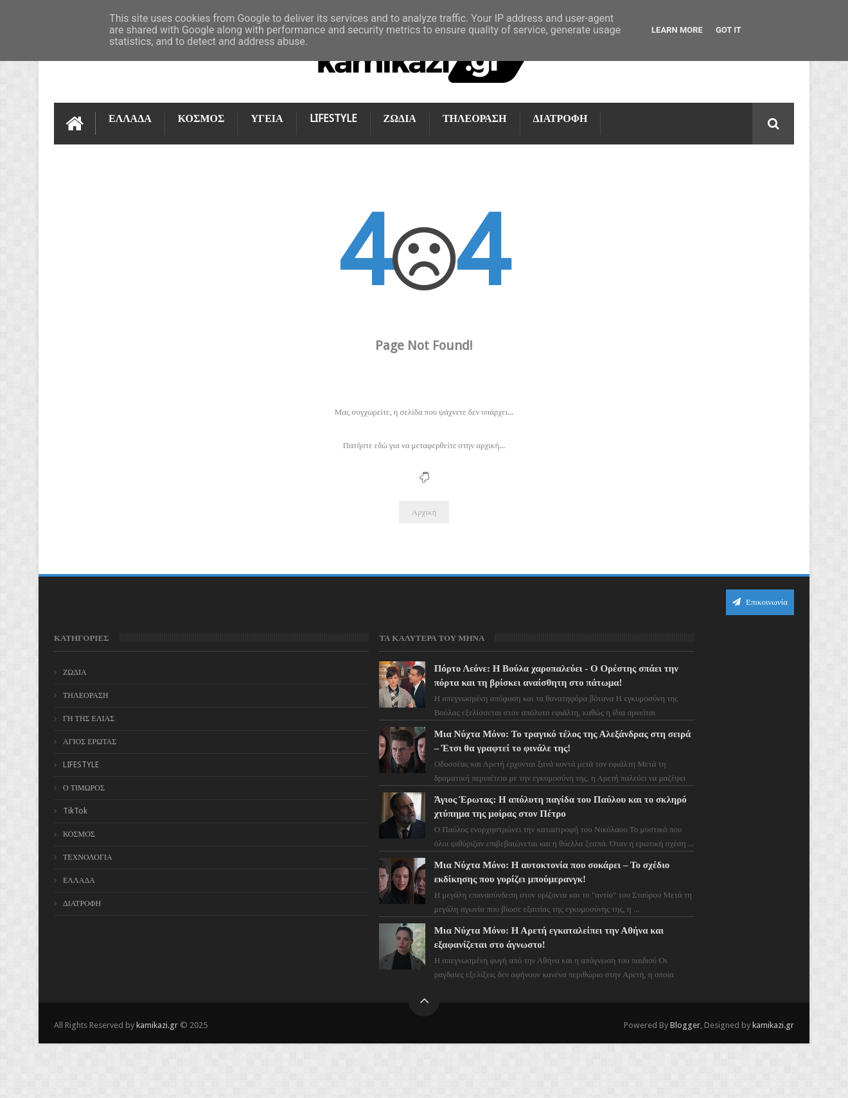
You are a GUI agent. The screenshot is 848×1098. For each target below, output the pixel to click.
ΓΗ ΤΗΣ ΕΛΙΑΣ (88, 716)
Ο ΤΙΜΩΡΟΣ (84, 785)
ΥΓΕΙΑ (267, 116)
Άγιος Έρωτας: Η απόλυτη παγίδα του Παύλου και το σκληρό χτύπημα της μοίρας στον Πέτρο (449, 840)
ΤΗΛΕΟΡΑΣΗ (475, 116)
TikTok (75, 809)
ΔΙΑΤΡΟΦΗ (560, 116)
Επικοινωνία (760, 600)
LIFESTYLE (333, 116)
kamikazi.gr (157, 1078)
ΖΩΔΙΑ (400, 116)
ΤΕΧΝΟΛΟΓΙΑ (87, 855)
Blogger (685, 1078)
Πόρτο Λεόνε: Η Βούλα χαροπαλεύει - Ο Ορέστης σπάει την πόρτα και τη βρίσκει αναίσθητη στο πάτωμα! (443, 680)
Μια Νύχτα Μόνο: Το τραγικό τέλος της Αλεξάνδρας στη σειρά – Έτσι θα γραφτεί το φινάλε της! (450, 760)
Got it (728, 30)
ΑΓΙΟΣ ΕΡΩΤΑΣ (89, 739)
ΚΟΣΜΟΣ (201, 116)
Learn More (677, 30)
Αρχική (424, 510)
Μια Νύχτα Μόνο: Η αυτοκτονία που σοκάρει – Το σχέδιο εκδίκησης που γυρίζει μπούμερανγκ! (447, 919)
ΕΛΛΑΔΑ (130, 116)
